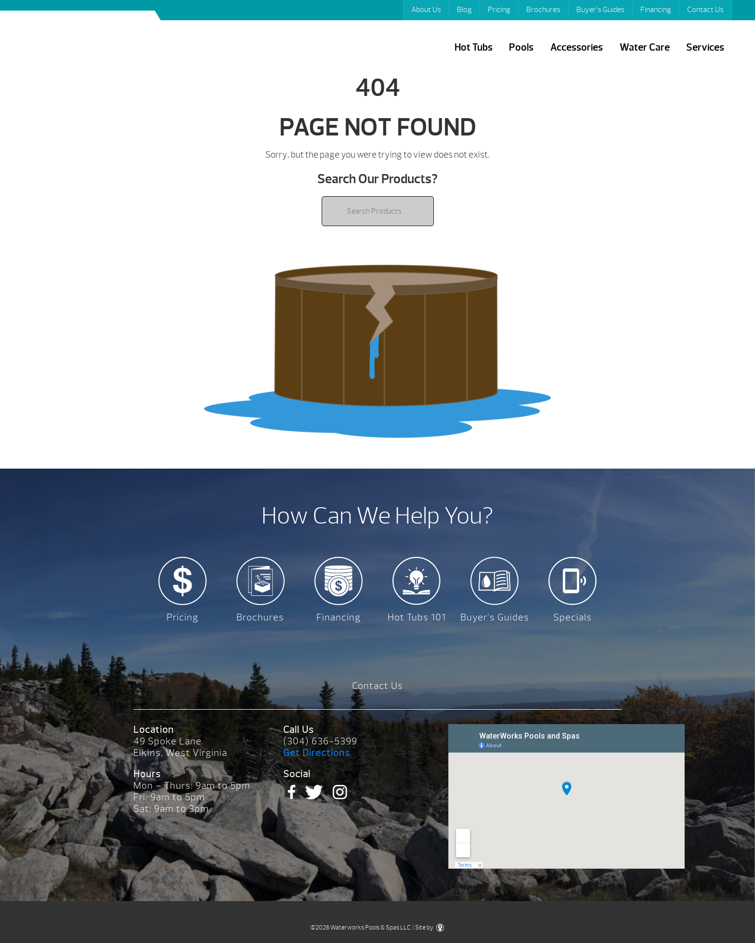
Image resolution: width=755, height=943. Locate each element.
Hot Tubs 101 (417, 617)
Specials (572, 617)
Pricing (499, 9)
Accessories (576, 47)
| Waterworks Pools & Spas (85, 43)
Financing (655, 9)
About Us (426, 9)
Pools (521, 47)
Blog (464, 9)
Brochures (543, 9)
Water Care (645, 47)
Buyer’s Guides (600, 9)
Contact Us (705, 9)
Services (705, 47)
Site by (429, 927)
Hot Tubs (474, 47)
